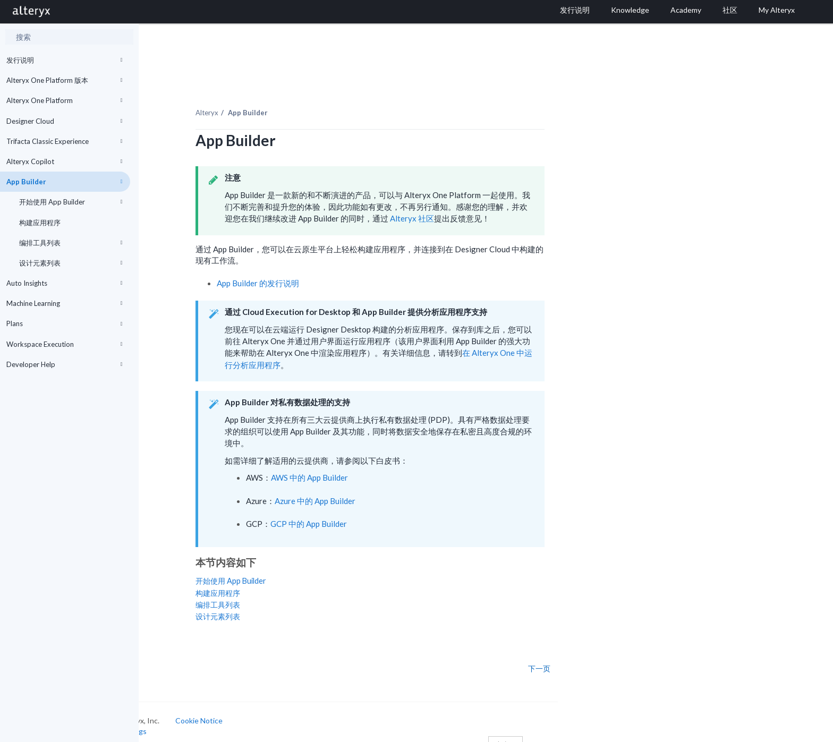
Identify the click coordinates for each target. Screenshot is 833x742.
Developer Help (64, 364)
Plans (64, 323)
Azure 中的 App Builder (374, 488)
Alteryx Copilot (64, 161)
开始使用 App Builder (70, 202)
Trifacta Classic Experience (64, 141)
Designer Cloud (64, 121)
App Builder (64, 181)
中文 (564, 732)
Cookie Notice (258, 708)
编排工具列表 (70, 242)
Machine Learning (64, 303)
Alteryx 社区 (470, 206)
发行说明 (64, 60)
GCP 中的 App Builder (367, 511)
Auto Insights (64, 283)
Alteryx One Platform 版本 (64, 80)
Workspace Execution (64, 344)
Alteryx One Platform (64, 100)
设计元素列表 (70, 263)
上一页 (170, 656)
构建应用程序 (40, 222)
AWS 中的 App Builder (368, 465)
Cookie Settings (179, 718)
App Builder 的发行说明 (317, 270)
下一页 (598, 656)
